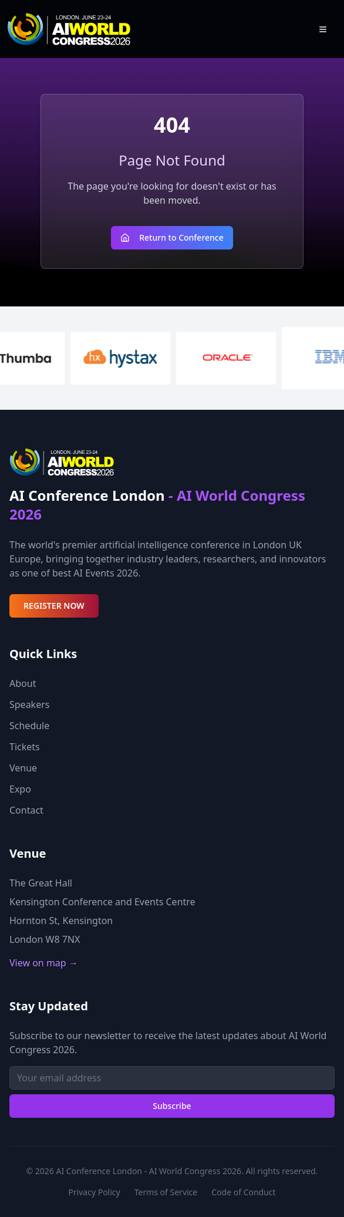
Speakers (29, 704)
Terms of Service (166, 1192)
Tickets (24, 746)
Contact (26, 810)
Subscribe (172, 1105)
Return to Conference (172, 237)
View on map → (43, 962)
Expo (20, 789)
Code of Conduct (243, 1192)
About (22, 683)
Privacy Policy (94, 1192)
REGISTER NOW (54, 605)
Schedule (29, 725)
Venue (23, 767)
